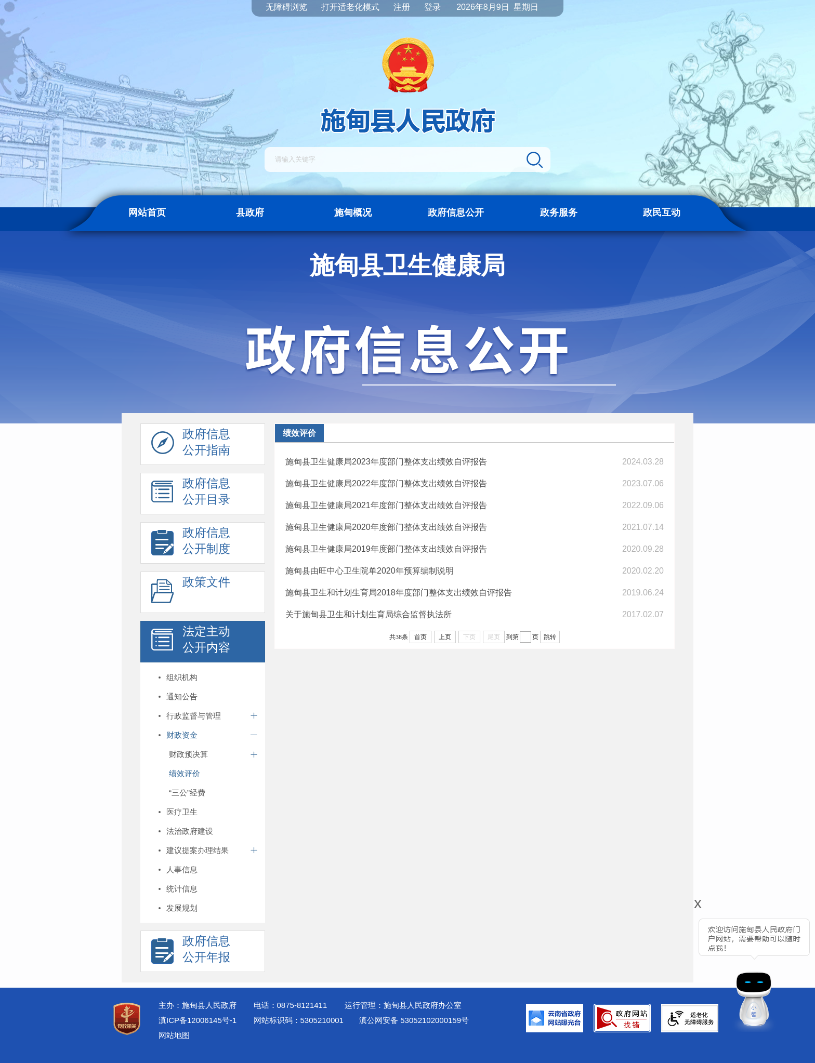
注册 (401, 7)
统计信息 (182, 888)
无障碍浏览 (286, 7)
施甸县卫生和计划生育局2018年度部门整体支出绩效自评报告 (398, 592)
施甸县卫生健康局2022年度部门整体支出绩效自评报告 (386, 483)
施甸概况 (353, 212)
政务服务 (558, 212)
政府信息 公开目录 (190, 494)
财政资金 (182, 734)
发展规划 (182, 907)
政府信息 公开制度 (190, 543)
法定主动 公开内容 (190, 642)
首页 (420, 637)
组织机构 (182, 677)
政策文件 (190, 592)
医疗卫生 (182, 811)
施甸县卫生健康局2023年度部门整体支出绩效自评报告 (386, 461)
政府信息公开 (456, 212)
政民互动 (661, 212)
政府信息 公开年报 (190, 951)
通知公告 (182, 696)
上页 (445, 637)
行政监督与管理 (193, 715)
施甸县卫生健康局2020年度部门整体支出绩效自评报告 (386, 527)
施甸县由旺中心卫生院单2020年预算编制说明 (369, 570)
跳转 (550, 637)
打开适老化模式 (350, 7)
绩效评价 (184, 773)
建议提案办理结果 (197, 850)
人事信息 (182, 869)
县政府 (250, 212)
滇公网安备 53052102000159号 (414, 1020)
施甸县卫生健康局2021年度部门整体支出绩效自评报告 (386, 505)
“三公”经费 (187, 792)
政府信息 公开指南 (190, 444)
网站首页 (147, 212)
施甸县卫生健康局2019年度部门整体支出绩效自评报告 (386, 548)
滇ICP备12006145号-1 (197, 1020)
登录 (432, 7)
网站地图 (174, 1035)
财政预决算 (188, 754)
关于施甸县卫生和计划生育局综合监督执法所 (368, 614)
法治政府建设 (189, 831)
